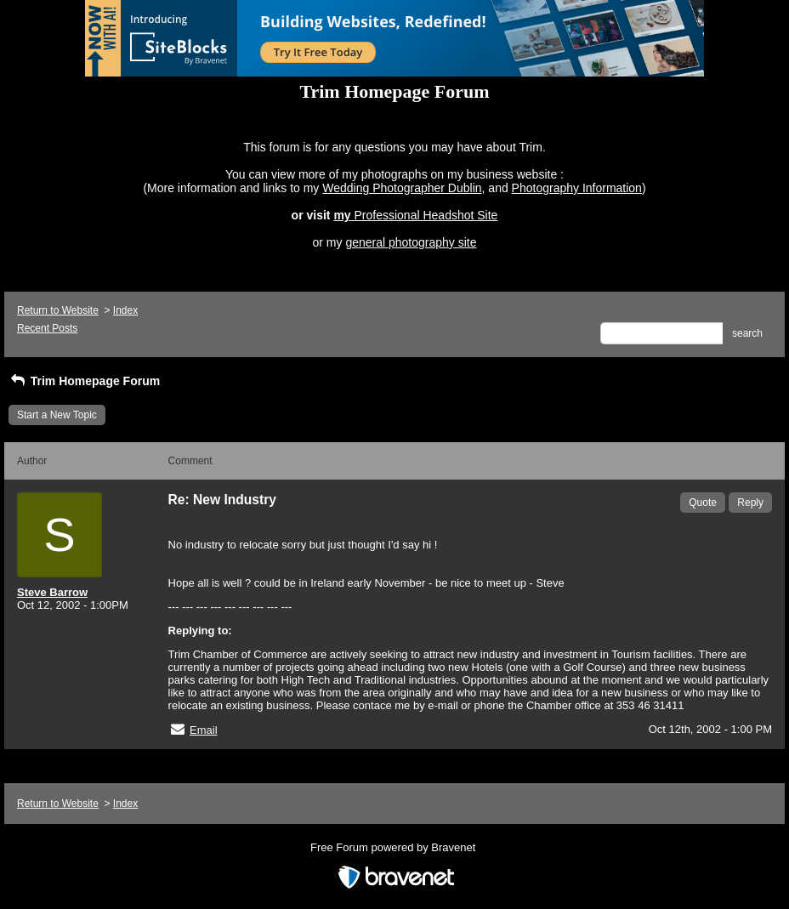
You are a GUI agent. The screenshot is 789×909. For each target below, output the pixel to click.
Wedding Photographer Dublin (401, 188)
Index (125, 310)
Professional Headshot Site (426, 215)
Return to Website (58, 310)
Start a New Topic (57, 415)
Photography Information (577, 188)
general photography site (410, 242)
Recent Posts (47, 328)
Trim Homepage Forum (84, 381)
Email (204, 730)
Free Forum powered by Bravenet (394, 847)
